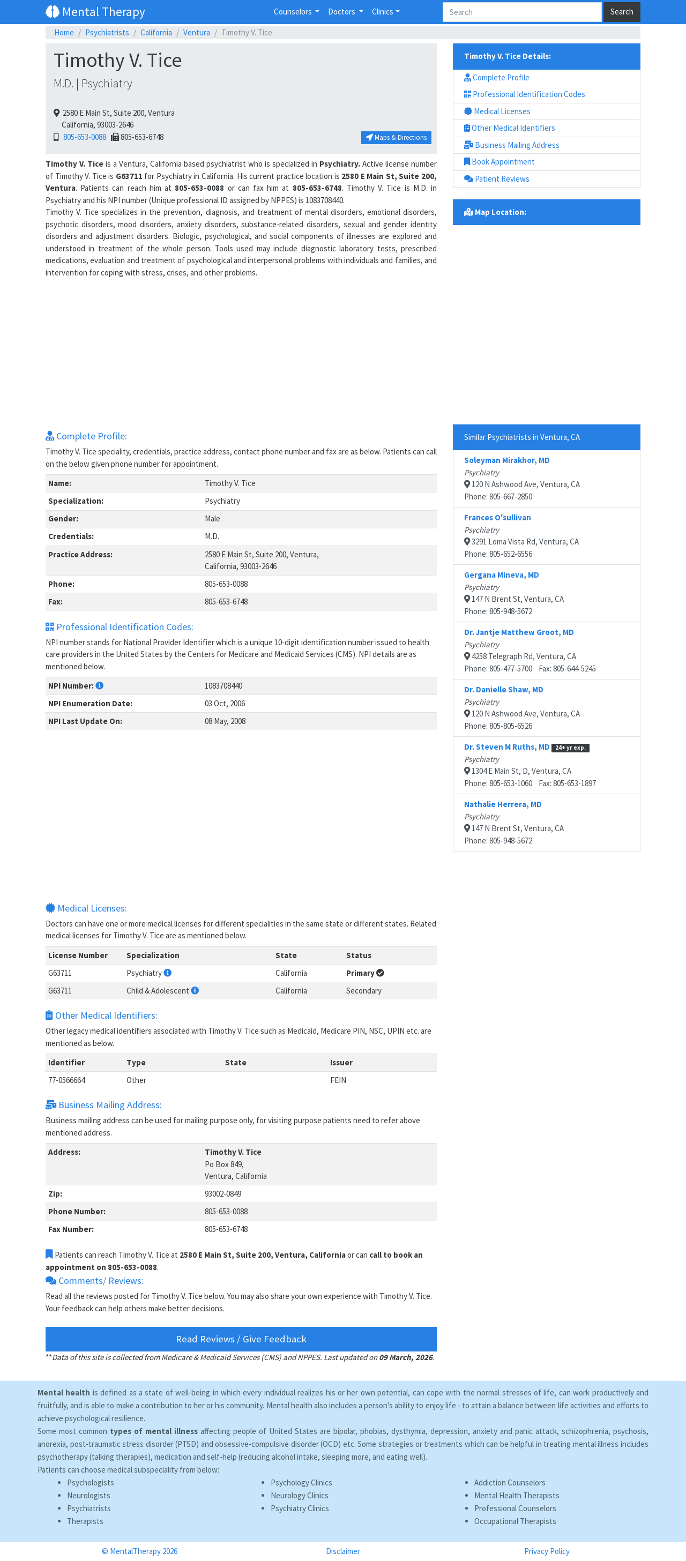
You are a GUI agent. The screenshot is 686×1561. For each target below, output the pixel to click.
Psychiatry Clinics (300, 1508)
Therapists (85, 1521)
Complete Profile (497, 77)
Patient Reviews (497, 179)
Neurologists (88, 1495)
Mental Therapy (95, 11)
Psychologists (90, 1482)
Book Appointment (499, 161)
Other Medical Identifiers (509, 128)
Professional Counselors (515, 1508)
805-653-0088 (83, 137)
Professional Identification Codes (524, 94)
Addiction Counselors (510, 1482)
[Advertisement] (241, 354)
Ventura (196, 32)
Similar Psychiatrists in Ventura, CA (522, 437)
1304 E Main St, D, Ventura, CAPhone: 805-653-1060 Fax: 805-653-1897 (530, 765)
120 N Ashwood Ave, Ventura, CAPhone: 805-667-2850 (522, 478)
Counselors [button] (294, 11)
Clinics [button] (382, 11)
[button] (99, 686)
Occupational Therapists (515, 1521)
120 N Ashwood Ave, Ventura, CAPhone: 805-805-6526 (522, 707)
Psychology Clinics (301, 1482)
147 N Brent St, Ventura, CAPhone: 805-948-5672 (514, 593)
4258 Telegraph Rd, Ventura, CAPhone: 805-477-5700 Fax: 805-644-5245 (530, 650)
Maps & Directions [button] (396, 137)
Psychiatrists (107, 32)
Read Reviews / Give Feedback (241, 1339)
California (156, 32)
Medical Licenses (497, 111)
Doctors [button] (342, 11)
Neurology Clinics (300, 1495)
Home (64, 32)
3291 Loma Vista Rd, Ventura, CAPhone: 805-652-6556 (521, 535)
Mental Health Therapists (517, 1495)
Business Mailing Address (512, 145)
